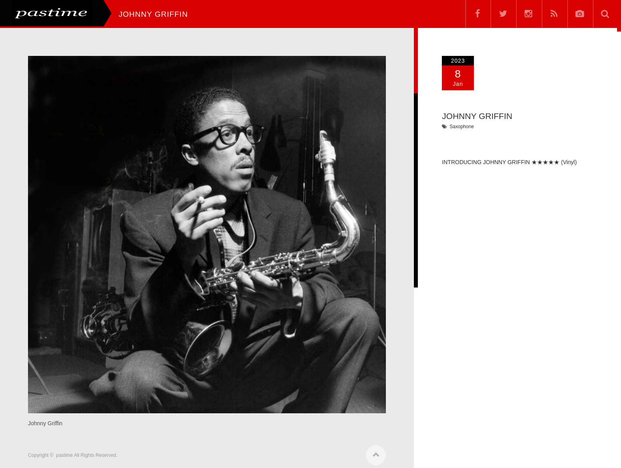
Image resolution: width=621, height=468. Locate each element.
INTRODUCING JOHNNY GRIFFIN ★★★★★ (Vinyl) (509, 162)
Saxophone (461, 126)
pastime (64, 453)
